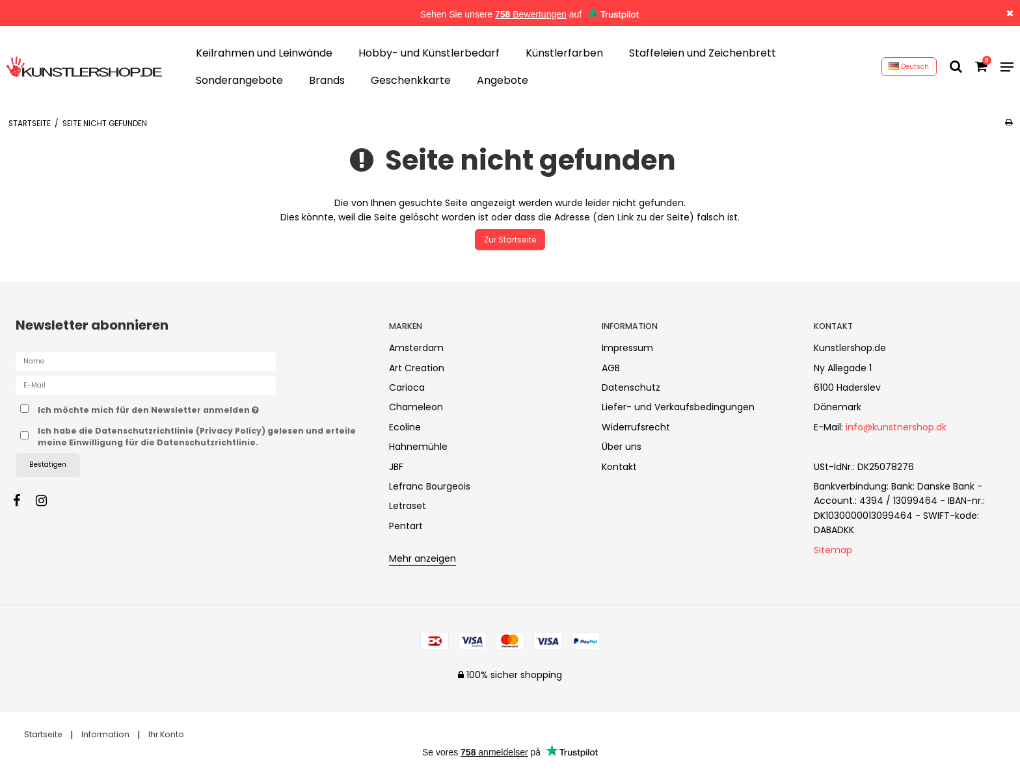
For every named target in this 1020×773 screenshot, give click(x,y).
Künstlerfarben (564, 53)
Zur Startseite (510, 239)
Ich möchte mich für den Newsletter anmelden (193, 407)
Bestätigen (47, 464)
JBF (396, 466)
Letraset (407, 505)
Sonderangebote (239, 80)
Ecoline (405, 427)
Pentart (406, 525)
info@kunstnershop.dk (896, 427)
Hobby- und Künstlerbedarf (429, 53)
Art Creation (416, 367)
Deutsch (909, 67)
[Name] (146, 360)
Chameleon (416, 406)
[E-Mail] (146, 384)
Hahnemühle (418, 446)
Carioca (407, 387)
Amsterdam (416, 347)
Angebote (502, 80)
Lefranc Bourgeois (429, 486)
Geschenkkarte (411, 80)
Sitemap (833, 550)
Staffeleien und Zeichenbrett (702, 53)
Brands (327, 80)
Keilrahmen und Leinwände (264, 53)
